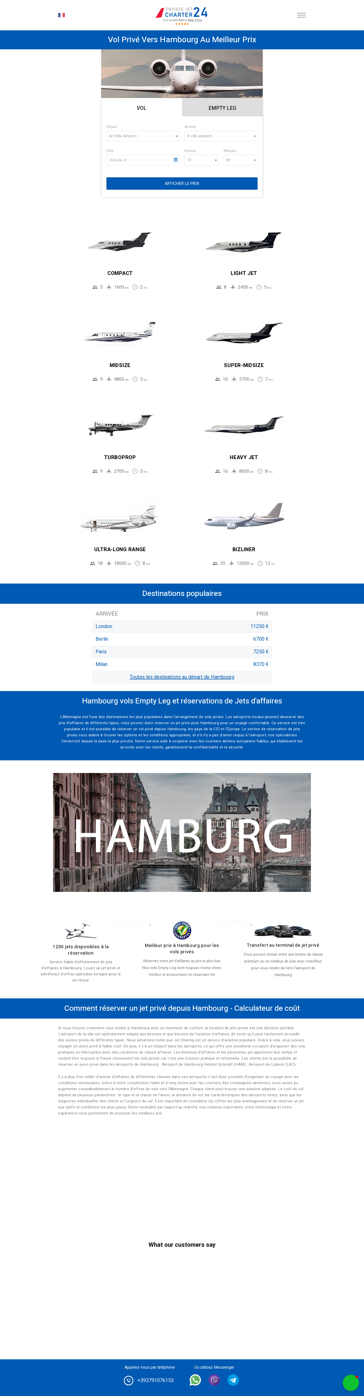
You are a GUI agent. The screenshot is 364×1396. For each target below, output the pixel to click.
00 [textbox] (228, 160)
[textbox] (143, 136)
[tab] (141, 107)
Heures (190, 151)
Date (110, 151)
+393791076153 (155, 1380)
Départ (111, 127)
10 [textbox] (189, 160)
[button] (351, 1383)
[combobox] (142, 136)
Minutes (230, 151)
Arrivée (190, 127)
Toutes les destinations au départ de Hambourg (182, 677)
